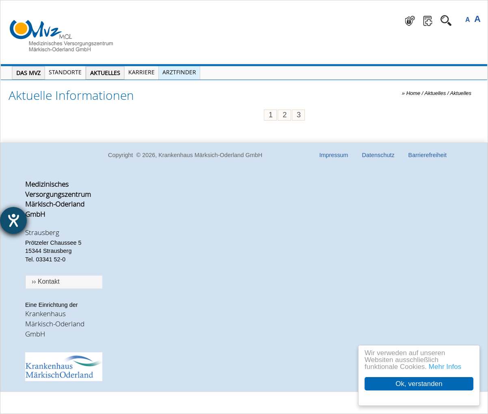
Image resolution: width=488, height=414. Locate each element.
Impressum (333, 155)
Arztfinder (179, 72)
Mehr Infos (445, 367)
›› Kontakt (46, 281)
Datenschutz (378, 155)
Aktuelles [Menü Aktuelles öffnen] (105, 73)
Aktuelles (460, 93)
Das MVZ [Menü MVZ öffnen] (28, 73)
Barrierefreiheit (427, 155)
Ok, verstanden (418, 384)
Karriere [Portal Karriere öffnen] (141, 72)
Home (413, 93)
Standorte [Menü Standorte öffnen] (65, 72)
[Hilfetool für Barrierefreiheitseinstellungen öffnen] (13, 220)
